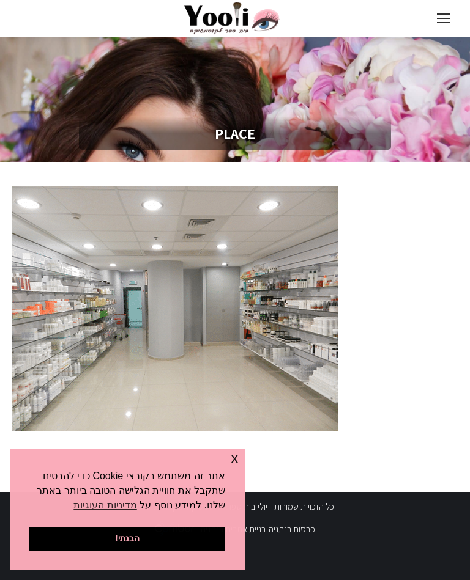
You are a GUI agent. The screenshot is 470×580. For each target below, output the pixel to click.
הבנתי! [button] (127, 538)
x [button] (235, 458)
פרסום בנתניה (292, 529)
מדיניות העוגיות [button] (104, 505)
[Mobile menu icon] (444, 18)
